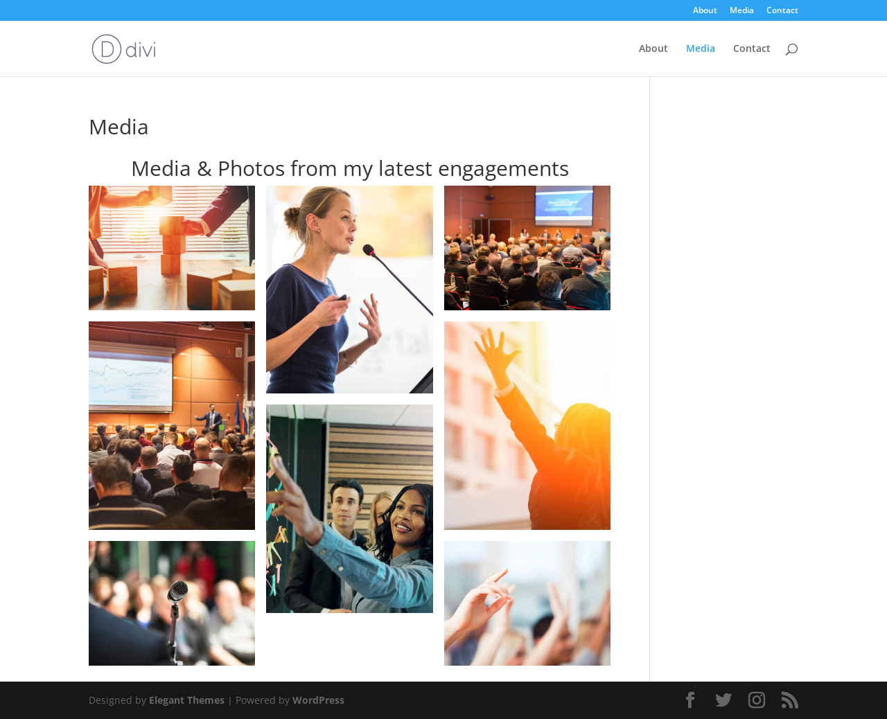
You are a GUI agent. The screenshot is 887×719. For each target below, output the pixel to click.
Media (742, 11)
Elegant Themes (187, 700)
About (705, 11)
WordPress (318, 700)
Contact (782, 11)
